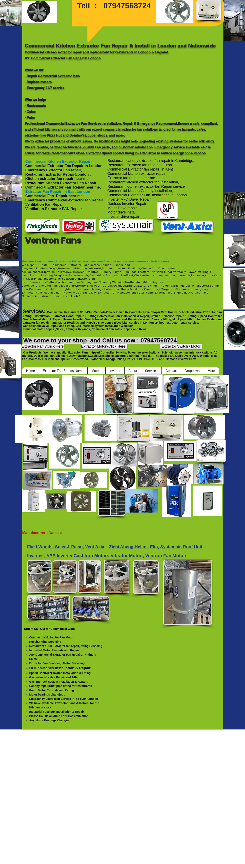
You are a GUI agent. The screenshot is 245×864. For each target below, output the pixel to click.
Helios (141, 546)
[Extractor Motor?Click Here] (104, 346)
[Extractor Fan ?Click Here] (42, 346)
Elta (154, 546)
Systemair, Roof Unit (181, 546)
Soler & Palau (69, 546)
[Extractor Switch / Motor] (181, 346)
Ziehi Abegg (121, 546)
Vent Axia (94, 546)
